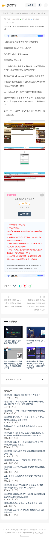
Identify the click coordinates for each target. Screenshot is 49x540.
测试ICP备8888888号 (26, 533)
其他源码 (45, 13)
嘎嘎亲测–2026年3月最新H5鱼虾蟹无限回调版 (24, 410)
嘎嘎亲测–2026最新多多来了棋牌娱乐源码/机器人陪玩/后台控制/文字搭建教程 (24, 402)
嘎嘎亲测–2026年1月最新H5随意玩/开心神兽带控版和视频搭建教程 (24, 443)
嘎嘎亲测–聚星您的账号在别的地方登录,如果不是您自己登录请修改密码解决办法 (35, 305)
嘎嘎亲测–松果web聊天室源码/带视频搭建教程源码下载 (24, 452)
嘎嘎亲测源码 (25, 19)
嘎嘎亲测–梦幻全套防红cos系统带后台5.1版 (23, 503)
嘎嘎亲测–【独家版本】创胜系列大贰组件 (22, 395)
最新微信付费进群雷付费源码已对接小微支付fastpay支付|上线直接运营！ (13, 364)
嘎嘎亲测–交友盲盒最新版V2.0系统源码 (12, 341)
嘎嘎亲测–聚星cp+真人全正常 (36, 341)
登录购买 (24, 214)
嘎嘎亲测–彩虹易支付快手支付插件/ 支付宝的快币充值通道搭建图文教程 (24, 418)
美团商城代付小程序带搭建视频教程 (19, 426)
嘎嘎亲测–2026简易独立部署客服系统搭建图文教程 (24, 468)
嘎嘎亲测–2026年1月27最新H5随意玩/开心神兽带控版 (24, 511)
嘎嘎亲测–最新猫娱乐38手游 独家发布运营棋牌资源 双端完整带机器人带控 (24, 495)
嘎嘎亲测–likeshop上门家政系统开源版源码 (23, 460)
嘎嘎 (7, 19)
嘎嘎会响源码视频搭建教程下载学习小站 (25, 13)
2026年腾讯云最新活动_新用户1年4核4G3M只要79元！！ (24, 477)
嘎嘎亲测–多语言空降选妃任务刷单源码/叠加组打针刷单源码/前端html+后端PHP (23, 486)
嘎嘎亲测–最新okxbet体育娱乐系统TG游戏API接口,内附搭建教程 (13, 303)
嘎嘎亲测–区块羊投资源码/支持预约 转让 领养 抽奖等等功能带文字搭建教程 (36, 364)
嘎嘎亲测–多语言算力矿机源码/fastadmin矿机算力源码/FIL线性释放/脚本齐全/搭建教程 (24, 434)
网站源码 (35, 19)
